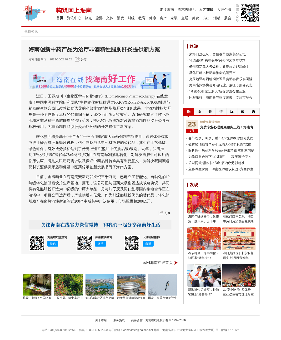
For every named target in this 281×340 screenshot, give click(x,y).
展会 (227, 18)
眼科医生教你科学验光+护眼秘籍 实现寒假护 (221, 150)
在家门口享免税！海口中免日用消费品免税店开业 (238, 221)
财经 (131, 18)
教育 (142, 18)
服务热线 (119, 320)
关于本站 (101, 320)
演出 (206, 18)
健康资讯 (31, 32)
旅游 (99, 18)
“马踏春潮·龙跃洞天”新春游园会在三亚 (217, 91)
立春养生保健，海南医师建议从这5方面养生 (220, 169)
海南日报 (34, 59)
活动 (217, 18)
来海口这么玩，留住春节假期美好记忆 (217, 54)
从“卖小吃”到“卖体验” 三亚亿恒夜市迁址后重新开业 (238, 294)
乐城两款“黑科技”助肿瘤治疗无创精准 (216, 163)
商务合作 (137, 320)
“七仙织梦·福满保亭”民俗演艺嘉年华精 (217, 60)
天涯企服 (224, 9)
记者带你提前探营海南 (131, 298)
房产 (163, 18)
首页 (59, 18)
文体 (109, 18)
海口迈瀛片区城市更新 (99, 298)
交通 (184, 18)
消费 (120, 18)
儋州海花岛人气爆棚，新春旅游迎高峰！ (219, 66)
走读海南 (167, 9)
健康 (152, 18)
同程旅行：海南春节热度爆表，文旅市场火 (220, 97)
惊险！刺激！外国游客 (37, 298)
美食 (195, 18)
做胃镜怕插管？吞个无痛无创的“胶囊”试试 (219, 144)
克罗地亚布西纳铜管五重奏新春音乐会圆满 (220, 79)
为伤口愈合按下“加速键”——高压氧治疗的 (219, 157)
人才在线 (206, 9)
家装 (174, 18)
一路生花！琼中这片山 (68, 298)
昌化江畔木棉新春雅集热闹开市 (212, 73)
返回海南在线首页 (157, 263)
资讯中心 (74, 18)
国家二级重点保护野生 (162, 298)
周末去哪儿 (187, 9)
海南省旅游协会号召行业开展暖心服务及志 (220, 85)
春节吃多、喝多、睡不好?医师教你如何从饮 (220, 138)
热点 (88, 18)
